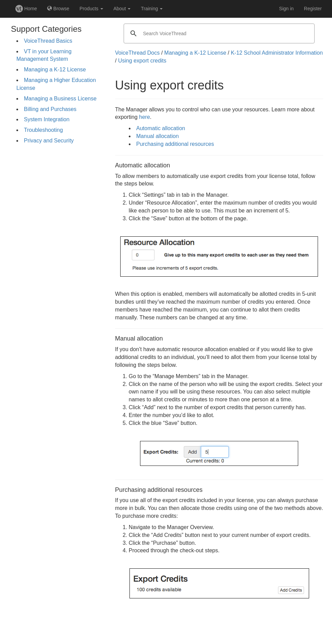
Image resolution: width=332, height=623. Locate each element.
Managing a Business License (60, 98)
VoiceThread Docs (137, 53)
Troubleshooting (43, 130)
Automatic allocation (160, 128)
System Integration (46, 119)
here (144, 117)
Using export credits (142, 61)
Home (26, 8)
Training (152, 8)
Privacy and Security (49, 140)
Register (313, 8)
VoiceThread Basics (48, 41)
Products (91, 8)
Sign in (286, 8)
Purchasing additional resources (175, 144)
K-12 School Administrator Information (277, 53)
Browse (58, 8)
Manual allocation (157, 136)
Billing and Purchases (50, 109)
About (121, 8)
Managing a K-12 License (55, 69)
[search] (218, 33)
